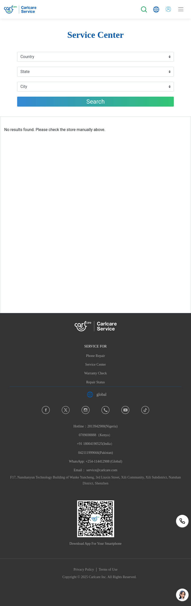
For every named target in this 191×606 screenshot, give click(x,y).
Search (95, 101)
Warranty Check (95, 373)
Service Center (95, 364)
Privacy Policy (84, 569)
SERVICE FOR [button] (95, 346)
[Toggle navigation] (181, 9)
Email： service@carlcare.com (95, 470)
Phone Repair (95, 356)
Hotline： (95, 443)
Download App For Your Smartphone (95, 543)
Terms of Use (108, 569)
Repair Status (95, 382)
